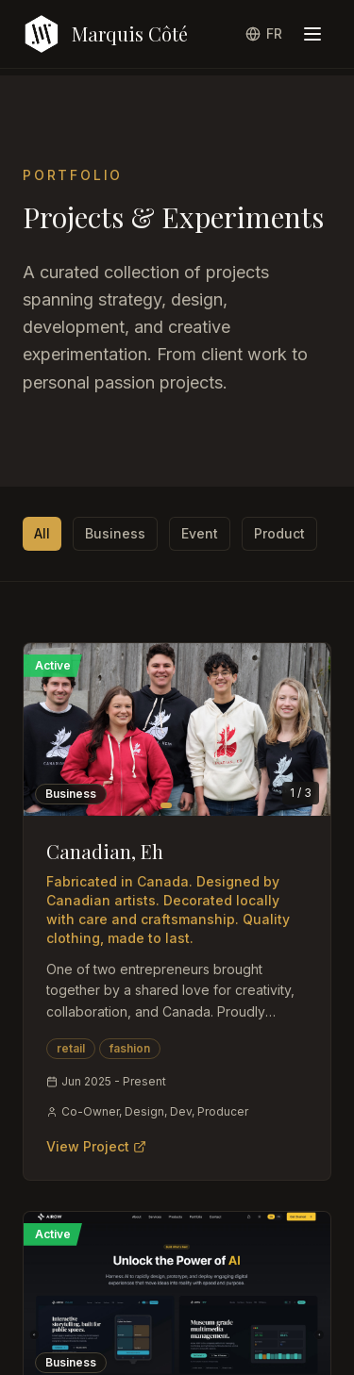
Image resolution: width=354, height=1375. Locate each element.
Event (199, 533)
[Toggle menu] (312, 34)
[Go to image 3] (191, 805)
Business (115, 533)
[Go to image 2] (180, 805)
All (42, 533)
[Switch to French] (263, 34)
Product (279, 533)
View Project (96, 1146)
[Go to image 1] (166, 805)
